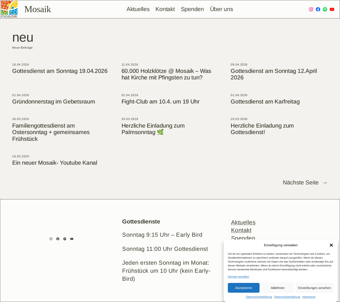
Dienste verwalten (238, 276)
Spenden (243, 238)
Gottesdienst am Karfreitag (265, 101)
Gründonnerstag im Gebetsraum (53, 101)
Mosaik (37, 9)
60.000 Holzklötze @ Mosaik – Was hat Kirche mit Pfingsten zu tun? (166, 74)
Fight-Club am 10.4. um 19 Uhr (161, 101)
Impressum (308, 296)
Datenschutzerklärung (259, 296)
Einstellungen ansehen (314, 288)
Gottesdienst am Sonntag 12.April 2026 (274, 74)
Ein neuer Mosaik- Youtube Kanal (54, 162)
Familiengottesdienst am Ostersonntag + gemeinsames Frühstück (51, 132)
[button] (331, 245)
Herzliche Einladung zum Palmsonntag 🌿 (153, 128)
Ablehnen (277, 288)
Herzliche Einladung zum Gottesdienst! (262, 128)
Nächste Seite (305, 182)
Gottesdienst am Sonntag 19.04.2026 (60, 71)
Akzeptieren (243, 288)
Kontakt (241, 230)
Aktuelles (243, 222)
